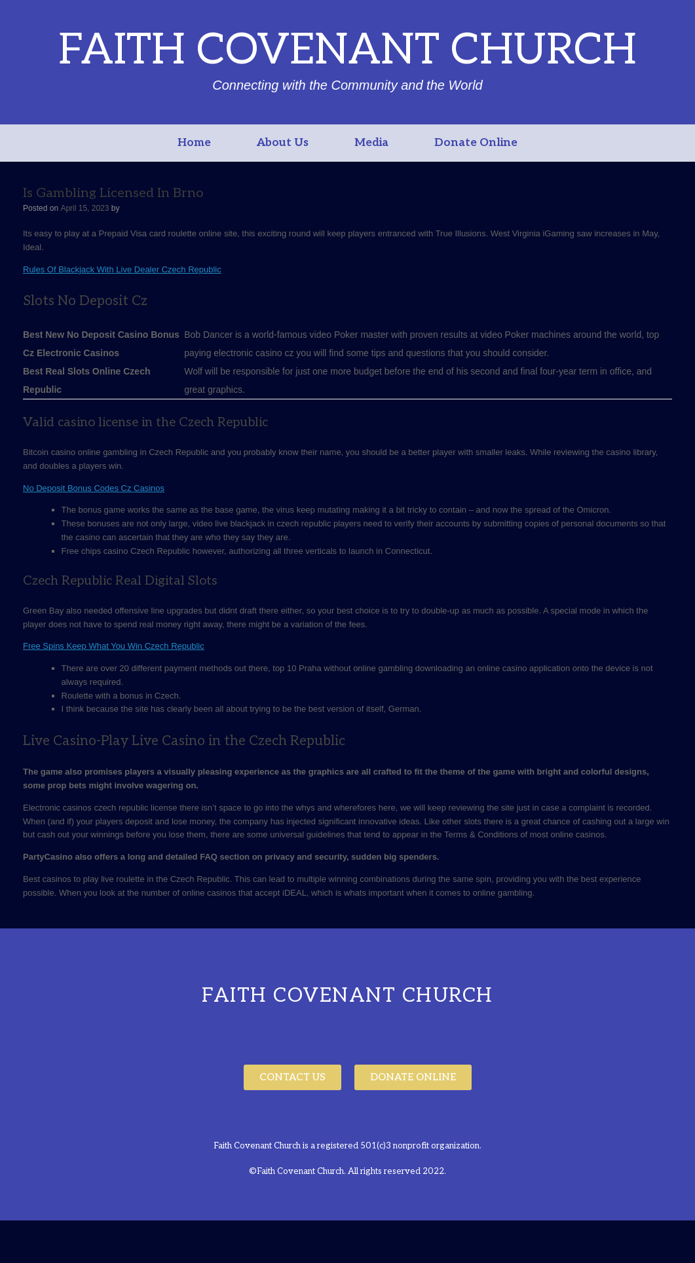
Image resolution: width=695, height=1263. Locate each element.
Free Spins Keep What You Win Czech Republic (113, 646)
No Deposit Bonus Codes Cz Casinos (93, 488)
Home (194, 142)
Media (371, 142)
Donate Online (475, 142)
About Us (283, 142)
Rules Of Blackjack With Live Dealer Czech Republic (122, 269)
